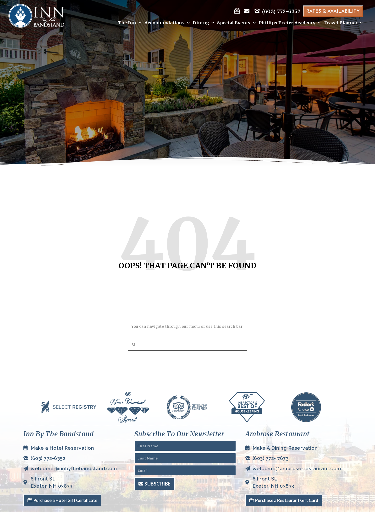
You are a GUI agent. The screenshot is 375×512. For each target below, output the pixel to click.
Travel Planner (342, 23)
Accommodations (166, 23)
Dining (202, 23)
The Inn (128, 23)
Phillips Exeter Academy (289, 23)
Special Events (235, 23)
